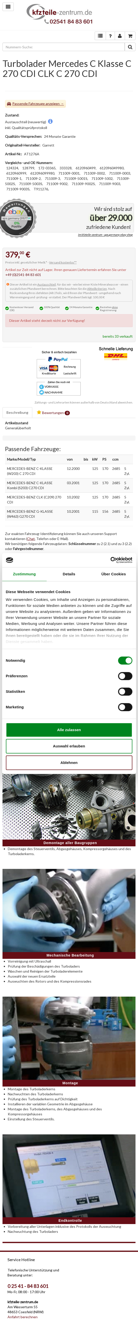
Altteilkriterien (97, 289)
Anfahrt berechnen (23, 1317)
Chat (31, 539)
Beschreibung (17, 412)
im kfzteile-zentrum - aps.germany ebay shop (105, 234)
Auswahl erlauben (69, 746)
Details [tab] (69, 574)
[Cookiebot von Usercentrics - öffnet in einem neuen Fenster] (110, 560)
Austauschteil (46, 284)
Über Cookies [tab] (113, 574)
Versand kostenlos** (63, 262)
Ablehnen (68, 762)
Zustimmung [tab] (24, 574)
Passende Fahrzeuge (28, 103)
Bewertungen (53, 412)
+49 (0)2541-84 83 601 (23, 275)
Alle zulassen (69, 730)
